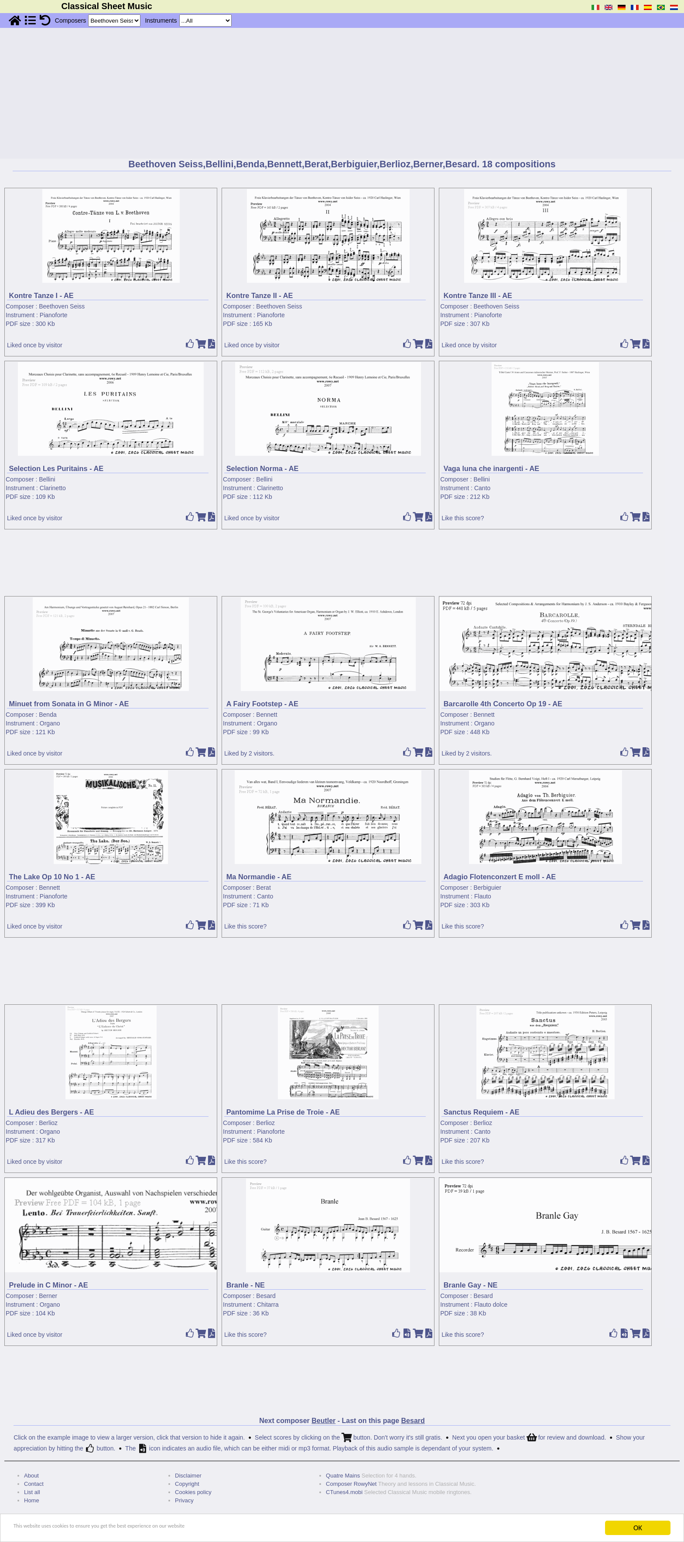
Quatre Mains (343, 1475)
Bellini (47, 479)
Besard (265, 1295)
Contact (34, 1484)
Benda (47, 714)
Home (31, 1500)
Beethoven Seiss (62, 306)
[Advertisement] (342, 93)
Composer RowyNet (351, 1484)
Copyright (187, 1484)
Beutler (323, 1420)
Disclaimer (188, 1475)
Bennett (266, 714)
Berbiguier (487, 887)
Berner (48, 1295)
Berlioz (48, 1122)
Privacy (184, 1500)
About (31, 1475)
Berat (263, 887)
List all (32, 1492)
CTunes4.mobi (344, 1492)
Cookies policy (193, 1492)
